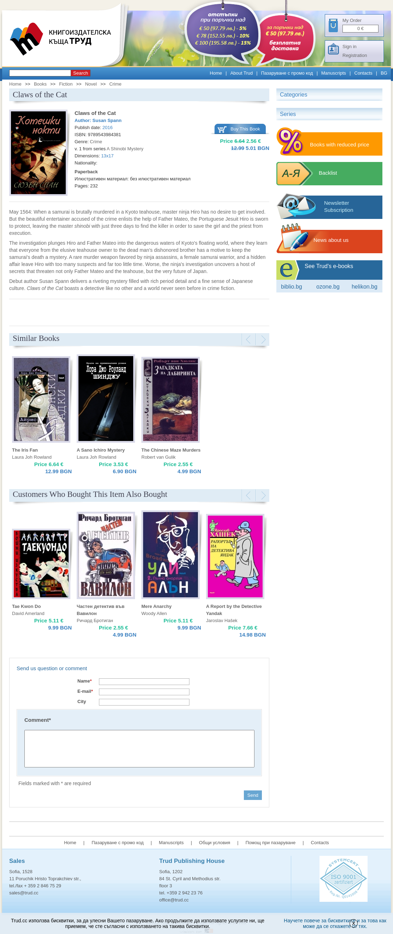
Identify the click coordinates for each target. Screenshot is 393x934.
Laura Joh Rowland (32, 457)
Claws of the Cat (95, 113)
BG (384, 73)
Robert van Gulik (158, 457)
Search (80, 73)
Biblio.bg (291, 287)
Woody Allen (154, 613)
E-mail (85, 691)
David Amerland (28, 613)
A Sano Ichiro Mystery (101, 450)
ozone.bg (328, 287)
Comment (37, 720)
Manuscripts (333, 73)
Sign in (349, 46)
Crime (115, 84)
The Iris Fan (25, 450)
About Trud (241, 73)
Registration (354, 55)
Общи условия (214, 842)
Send (252, 795)
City (81, 701)
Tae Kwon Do (26, 606)
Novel (91, 84)
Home (216, 73)
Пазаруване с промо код (287, 73)
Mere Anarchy (156, 606)
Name (84, 681)
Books (40, 84)
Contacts (363, 73)
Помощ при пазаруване (271, 842)
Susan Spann (107, 120)
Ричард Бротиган (95, 620)
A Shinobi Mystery (125, 148)
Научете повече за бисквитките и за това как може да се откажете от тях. (335, 923)
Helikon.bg (364, 287)
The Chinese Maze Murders (171, 450)
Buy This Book (245, 129)
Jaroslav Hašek (221, 620)
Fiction (65, 84)
